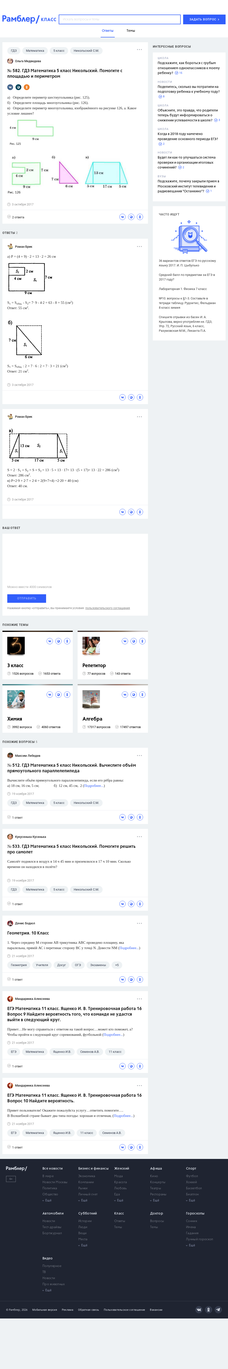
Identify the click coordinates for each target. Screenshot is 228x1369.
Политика (49, 1188)
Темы (118, 1227)
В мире (48, 1176)
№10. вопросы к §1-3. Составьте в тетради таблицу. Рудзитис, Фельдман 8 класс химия (187, 303)
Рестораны (158, 1194)
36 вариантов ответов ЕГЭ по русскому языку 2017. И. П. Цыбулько (187, 263)
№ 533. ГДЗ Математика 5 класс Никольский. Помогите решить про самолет (71, 849)
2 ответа (15, 217)
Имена (191, 1227)
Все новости (52, 1168)
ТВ (44, 1272)
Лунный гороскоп (199, 1239)
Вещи (82, 1233)
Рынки (83, 1188)
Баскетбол (194, 1188)
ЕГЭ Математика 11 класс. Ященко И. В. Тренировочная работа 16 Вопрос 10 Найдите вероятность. (74, 1098)
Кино (154, 1176)
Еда (117, 1194)
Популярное (51, 1266)
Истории (85, 1221)
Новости (48, 1221)
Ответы (119, 1221)
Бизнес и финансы (93, 1168)
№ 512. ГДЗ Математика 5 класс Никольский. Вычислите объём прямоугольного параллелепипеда (71, 768)
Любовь (120, 1188)
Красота (120, 1182)
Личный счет (88, 1194)
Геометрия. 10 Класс (28, 933)
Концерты (157, 1182)
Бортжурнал (52, 1233)
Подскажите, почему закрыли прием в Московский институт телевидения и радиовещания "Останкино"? (188, 186)
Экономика (86, 1176)
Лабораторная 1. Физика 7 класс (183, 289)
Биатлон (192, 1194)
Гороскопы (195, 1213)
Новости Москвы (54, 1182)
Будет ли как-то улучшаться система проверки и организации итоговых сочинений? (187, 162)
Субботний (87, 1213)
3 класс (15, 665)
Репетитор (94, 665)
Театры (155, 1188)
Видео (47, 1258)
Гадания (192, 1233)
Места (83, 1239)
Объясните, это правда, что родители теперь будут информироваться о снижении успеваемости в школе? (188, 115)
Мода (118, 1176)
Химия (14, 719)
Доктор (156, 1213)
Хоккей (191, 1182)
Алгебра (92, 719)
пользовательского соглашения (107, 608)
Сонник (191, 1221)
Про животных (53, 1284)
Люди (82, 1227)
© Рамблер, (13, 1310)
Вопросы (157, 1221)
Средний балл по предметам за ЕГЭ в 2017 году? (187, 277)
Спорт (191, 1168)
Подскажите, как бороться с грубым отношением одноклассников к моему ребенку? (189, 68)
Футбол (192, 1176)
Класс (119, 1213)
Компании (86, 1182)
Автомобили (53, 1213)
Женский (121, 1168)
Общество (50, 1194)
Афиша (156, 1168)
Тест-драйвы (51, 1227)
